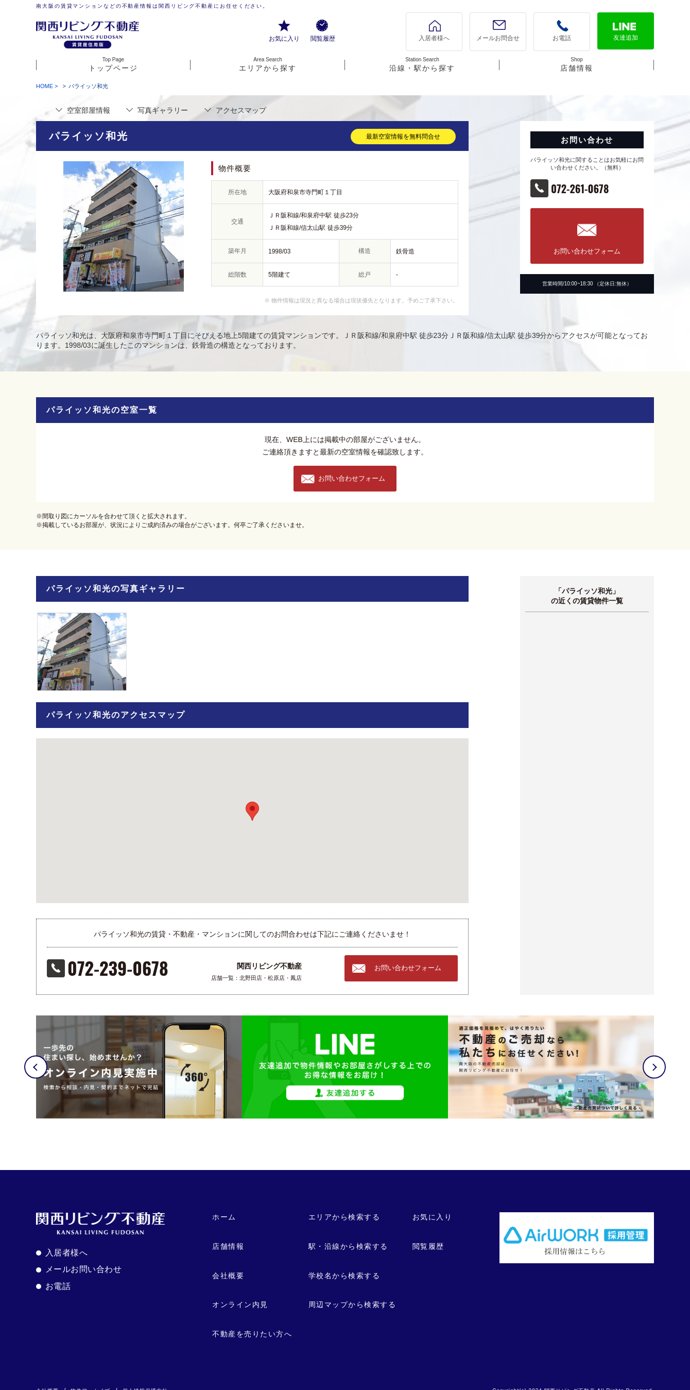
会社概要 (228, 1264)
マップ (241, 110)
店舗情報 (576, 64)
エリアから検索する (344, 1205)
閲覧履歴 (322, 38)
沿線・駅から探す (422, 64)
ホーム (224, 1205)
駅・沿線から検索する (348, 1235)
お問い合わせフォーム (587, 251)
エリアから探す (268, 64)
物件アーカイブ (90, 1379)
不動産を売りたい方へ (252, 1322)
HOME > (47, 86)
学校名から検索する (344, 1264)
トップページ (113, 64)
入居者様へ (434, 38)
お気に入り (284, 38)
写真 (162, 110)
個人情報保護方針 (145, 1379)
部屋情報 (88, 110)
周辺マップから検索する (352, 1293)
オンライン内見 (240, 1293)
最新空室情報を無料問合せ (403, 136)
